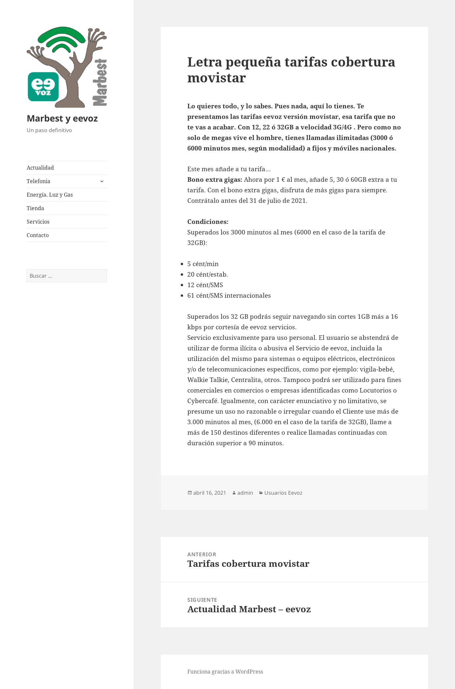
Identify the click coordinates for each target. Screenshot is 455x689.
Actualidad (40, 167)
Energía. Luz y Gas (50, 194)
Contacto (38, 235)
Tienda (35, 208)
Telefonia (38, 181)
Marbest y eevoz (62, 118)
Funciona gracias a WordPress (225, 671)
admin (245, 492)
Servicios (38, 221)
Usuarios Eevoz (283, 492)
